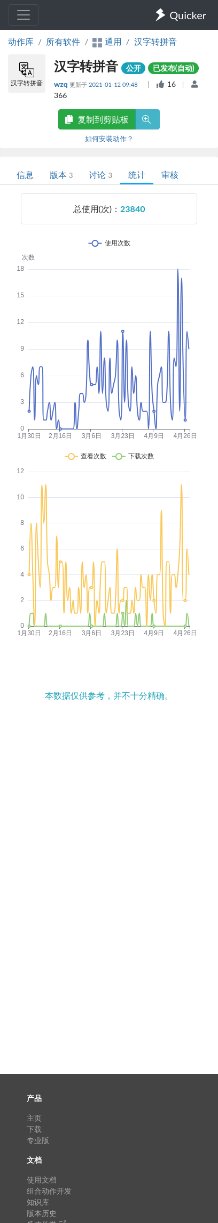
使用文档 (42, 1179)
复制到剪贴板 (96, 119)
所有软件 (63, 41)
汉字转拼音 (155, 41)
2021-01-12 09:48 (114, 84)
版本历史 (42, 1213)
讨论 (100, 174)
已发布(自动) (173, 67)
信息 (25, 174)
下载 (34, 1128)
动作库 (21, 41)
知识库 (38, 1201)
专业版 (38, 1140)
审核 (169, 174)
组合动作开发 (49, 1190)
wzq (61, 83)
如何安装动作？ (109, 138)
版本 (61, 174)
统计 (136, 174)
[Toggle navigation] (23, 15)
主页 (34, 1117)
